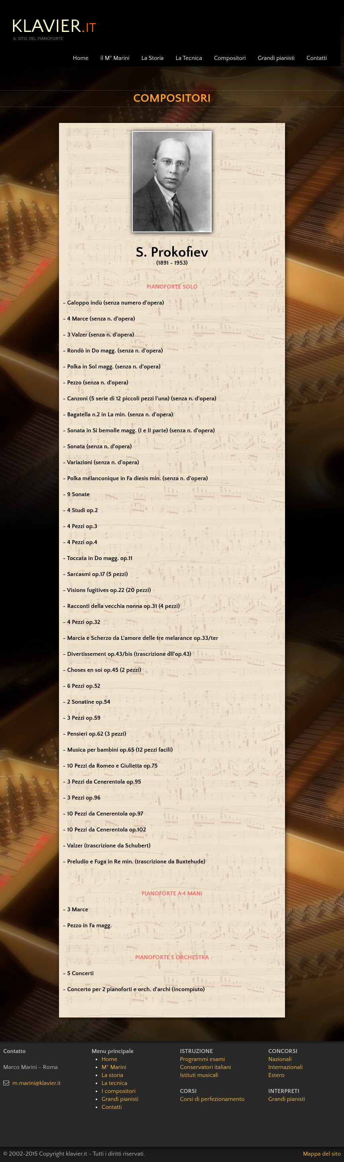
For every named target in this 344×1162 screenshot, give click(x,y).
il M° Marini (115, 58)
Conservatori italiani (205, 1067)
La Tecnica (189, 58)
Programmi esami (202, 1059)
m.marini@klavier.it (36, 1083)
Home (80, 58)
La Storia (153, 58)
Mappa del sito (322, 1153)
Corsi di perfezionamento (212, 1099)
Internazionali (285, 1067)
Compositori (230, 58)
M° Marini (114, 1067)
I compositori (119, 1091)
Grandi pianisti (276, 58)
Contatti (317, 58)
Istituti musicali (199, 1075)
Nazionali (280, 1059)
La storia (112, 1075)
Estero (276, 1075)
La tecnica (115, 1083)
